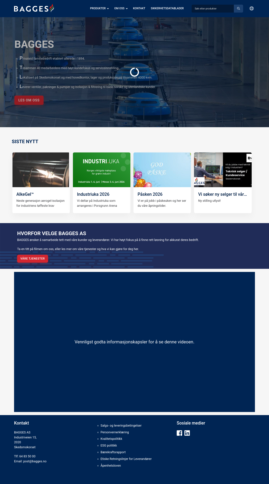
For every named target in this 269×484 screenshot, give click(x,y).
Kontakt (139, 8)
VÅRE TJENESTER (32, 258)
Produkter (98, 8)
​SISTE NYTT (25, 141)
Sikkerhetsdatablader (167, 8)
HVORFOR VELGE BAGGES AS (51, 233)
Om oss (119, 8)
